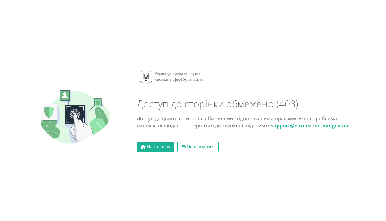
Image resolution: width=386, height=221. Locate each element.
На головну (155, 146)
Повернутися (198, 146)
